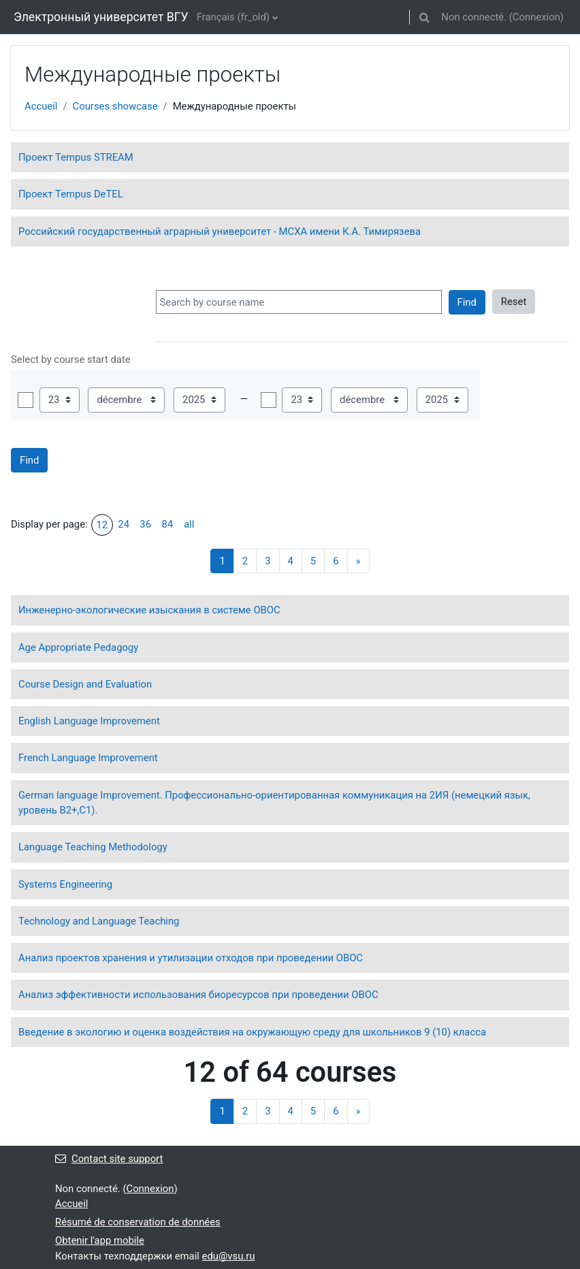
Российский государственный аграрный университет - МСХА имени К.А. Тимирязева (219, 231)
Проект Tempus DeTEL (70, 194)
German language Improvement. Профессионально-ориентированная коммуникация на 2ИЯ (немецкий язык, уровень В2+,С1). (274, 802)
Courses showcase (115, 106)
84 (167, 524)
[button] (424, 17)
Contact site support (109, 1159)
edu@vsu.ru (228, 1256)
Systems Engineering (65, 884)
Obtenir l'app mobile (99, 1240)
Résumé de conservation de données (138, 1222)
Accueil (41, 106)
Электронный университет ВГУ (101, 17)
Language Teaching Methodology (92, 847)
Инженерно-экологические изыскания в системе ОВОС (149, 610)
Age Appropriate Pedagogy (78, 647)
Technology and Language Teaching (98, 921)
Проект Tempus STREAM (75, 157)
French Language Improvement (88, 758)
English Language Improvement (89, 721)
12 (102, 525)
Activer (25, 400)
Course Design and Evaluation (85, 684)
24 (123, 524)
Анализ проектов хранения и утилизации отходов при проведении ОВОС (190, 958)
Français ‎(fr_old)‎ (233, 17)
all (189, 524)
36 (145, 524)
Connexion (536, 17)
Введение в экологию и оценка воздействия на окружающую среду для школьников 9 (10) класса (252, 1032)
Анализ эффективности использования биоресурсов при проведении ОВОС (198, 995)
